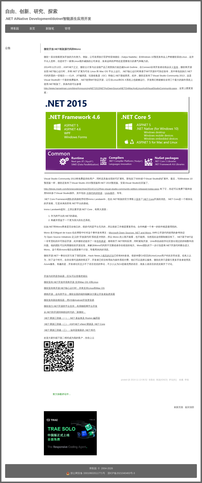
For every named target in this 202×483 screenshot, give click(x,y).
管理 (67, 28)
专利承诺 (101, 241)
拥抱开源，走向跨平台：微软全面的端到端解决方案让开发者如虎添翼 (79, 294)
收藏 (181, 380)
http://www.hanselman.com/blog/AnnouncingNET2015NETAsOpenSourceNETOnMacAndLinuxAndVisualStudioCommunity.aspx (110, 88)
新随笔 (50, 28)
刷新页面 (178, 407)
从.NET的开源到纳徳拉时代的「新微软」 (65, 312)
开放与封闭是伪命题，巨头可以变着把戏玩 (65, 276)
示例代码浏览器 (94, 193)
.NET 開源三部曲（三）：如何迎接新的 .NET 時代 (69, 330)
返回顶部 (189, 407)
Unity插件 (110, 193)
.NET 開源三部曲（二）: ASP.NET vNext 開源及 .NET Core (74, 324)
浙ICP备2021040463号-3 (121, 473)
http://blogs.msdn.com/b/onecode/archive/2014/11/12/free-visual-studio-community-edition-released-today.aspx (101, 189)
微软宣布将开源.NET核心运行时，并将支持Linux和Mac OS (74, 288)
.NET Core (148, 199)
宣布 (176, 67)
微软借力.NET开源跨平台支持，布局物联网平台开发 (70, 306)
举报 (187, 380)
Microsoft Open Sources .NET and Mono (130, 232)
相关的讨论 (108, 255)
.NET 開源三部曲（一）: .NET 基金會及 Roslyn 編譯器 (72, 318)
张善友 (152, 380)
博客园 (14, 28)
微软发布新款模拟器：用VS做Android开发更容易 (69, 300)
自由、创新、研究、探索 (31, 11)
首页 (32, 28)
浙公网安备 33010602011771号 (85, 473)
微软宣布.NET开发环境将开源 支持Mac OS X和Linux (71, 282)
